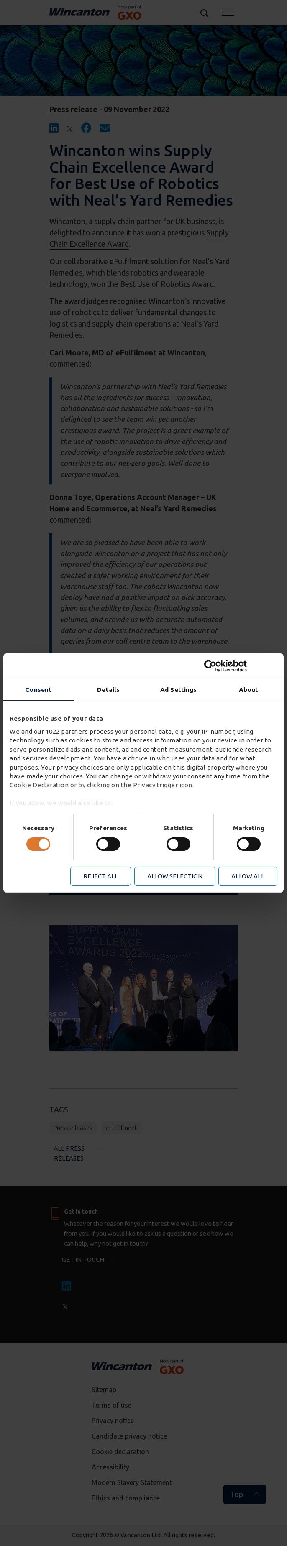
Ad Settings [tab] (178, 689)
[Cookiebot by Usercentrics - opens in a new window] (240, 666)
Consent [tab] (38, 689)
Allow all (247, 876)
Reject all (100, 876)
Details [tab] (108, 689)
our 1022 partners (61, 731)
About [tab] (249, 689)
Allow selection (174, 876)
